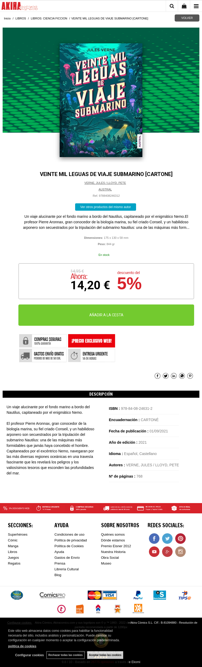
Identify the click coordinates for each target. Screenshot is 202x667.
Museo (106, 563)
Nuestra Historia (113, 552)
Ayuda (59, 552)
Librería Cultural (66, 569)
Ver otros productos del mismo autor (105, 207)
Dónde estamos (113, 540)
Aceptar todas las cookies (105, 655)
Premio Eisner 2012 (116, 546)
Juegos (13, 558)
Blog (57, 575)
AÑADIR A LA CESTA (106, 315)
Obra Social (110, 558)
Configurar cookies (29, 655)
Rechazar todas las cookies (65, 655)
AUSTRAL (105, 189)
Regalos (14, 563)
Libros (12, 552)
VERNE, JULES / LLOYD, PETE (105, 182)
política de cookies (22, 646)
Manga (13, 546)
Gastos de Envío (67, 558)
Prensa (59, 563)
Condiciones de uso (69, 534)
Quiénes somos (113, 534)
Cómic (13, 540)
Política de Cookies (69, 546)
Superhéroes (17, 534)
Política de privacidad (70, 540)
